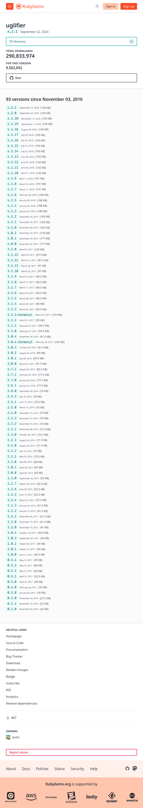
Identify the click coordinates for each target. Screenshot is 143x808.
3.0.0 (11, 364)
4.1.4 (11, 206)
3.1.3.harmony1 (19, 315)
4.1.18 (12, 129)
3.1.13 (12, 255)
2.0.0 (11, 473)
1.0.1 (11, 549)
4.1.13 (12, 157)
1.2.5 (11, 495)
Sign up (128, 6)
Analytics (12, 697)
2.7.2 (11, 369)
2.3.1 (11, 429)
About (11, 768)
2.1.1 (11, 456)
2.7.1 (11, 375)
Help (94, 768)
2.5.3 (11, 396)
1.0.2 (11, 544)
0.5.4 (11, 560)
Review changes (17, 670)
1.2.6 (11, 489)
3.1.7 (11, 287)
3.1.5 (11, 298)
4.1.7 (11, 189)
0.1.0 (11, 609)
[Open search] (97, 6)
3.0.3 (11, 347)
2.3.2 (11, 424)
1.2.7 (11, 484)
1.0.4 (11, 533)
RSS (8, 690)
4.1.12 (12, 162)
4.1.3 (11, 211)
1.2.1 (11, 516)
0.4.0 (11, 587)
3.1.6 (11, 293)
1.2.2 (11, 511)
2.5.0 (11, 407)
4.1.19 (12, 124)
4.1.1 (11, 222)
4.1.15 (12, 146)
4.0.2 (11, 233)
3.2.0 (11, 249)
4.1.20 (12, 118)
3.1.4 (11, 304)
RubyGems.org (58, 784)
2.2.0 (11, 445)
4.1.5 (11, 200)
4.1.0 (11, 227)
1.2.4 (11, 500)
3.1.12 (12, 260)
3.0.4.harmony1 (19, 342)
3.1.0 (11, 331)
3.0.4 (11, 336)
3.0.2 (11, 353)
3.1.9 (11, 276)
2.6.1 (11, 385)
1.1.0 (11, 527)
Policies (42, 768)
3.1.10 (12, 271)
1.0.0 (11, 554)
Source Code (14, 643)
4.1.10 (12, 173)
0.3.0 (11, 593)
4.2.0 (11, 113)
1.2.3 (11, 505)
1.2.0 (11, 522)
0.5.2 (11, 571)
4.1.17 (12, 135)
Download (13, 663)
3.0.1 (11, 358)
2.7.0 (11, 380)
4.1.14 (12, 151)
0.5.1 (11, 576)
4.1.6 (11, 195)
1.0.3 (11, 538)
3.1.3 (11, 309)
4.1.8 (11, 184)
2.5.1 (11, 402)
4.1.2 (11, 216)
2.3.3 (11, 418)
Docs (26, 768)
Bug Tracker (14, 656)
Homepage (13, 636)
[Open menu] (9, 6)
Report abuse (18, 752)
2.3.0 (11, 435)
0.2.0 (11, 598)
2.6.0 (11, 391)
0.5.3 (11, 565)
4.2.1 (11, 108)
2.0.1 (11, 467)
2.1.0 (11, 462)
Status (59, 768)
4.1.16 (12, 140)
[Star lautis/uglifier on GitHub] (71, 78)
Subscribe (13, 683)
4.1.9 (11, 178)
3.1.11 (12, 266)
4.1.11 (12, 168)
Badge (10, 676)
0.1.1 (11, 604)
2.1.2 (11, 451)
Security (77, 768)
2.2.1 (11, 440)
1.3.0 (11, 478)
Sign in (110, 6)
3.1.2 (11, 320)
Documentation (17, 650)
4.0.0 (11, 244)
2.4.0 (11, 413)
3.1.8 (11, 282)
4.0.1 (11, 238)
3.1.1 (11, 326)
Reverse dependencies (21, 703)
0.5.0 (11, 582)
